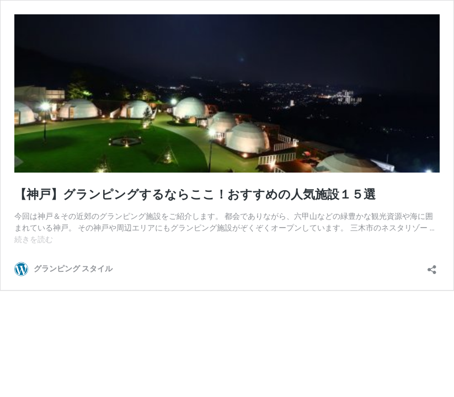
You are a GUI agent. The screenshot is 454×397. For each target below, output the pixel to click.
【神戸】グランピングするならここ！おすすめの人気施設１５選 (195, 194)
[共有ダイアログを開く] (432, 266)
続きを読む (33, 239)
